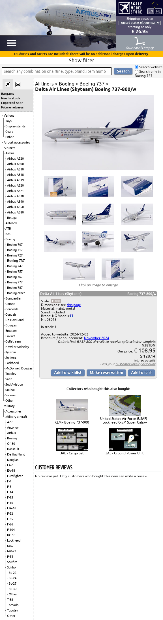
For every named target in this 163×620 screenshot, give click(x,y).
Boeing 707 (15, 244)
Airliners (9, 147)
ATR (8, 228)
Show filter (81, 60)
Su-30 (12, 589)
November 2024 (96, 338)
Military (9, 406)
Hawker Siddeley (17, 347)
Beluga (12, 217)
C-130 (11, 443)
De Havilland (14, 320)
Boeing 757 (15, 271)
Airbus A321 (15, 191)
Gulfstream (13, 341)
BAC (8, 234)
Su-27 (12, 583)
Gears (9, 131)
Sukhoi (10, 390)
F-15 (10, 497)
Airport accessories (17, 142)
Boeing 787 (15, 287)
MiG (10, 546)
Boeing (10, 239)
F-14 (10, 492)
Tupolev (10, 373)
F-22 (10, 513)
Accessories (13, 411)
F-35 (10, 519)
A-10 (10, 422)
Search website (150, 67)
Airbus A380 (15, 212)
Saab (8, 379)
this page (74, 305)
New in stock (10, 98)
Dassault (13, 449)
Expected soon (12, 102)
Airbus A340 (15, 201)
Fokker (10, 336)
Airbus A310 (15, 169)
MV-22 (11, 551)
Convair (10, 314)
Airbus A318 (15, 174)
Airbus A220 (15, 158)
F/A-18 (11, 508)
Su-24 (12, 578)
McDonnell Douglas (19, 368)
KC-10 (11, 535)
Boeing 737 (16, 260)
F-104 (11, 529)
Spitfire (12, 562)
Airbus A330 (15, 196)
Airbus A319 (15, 180)
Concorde (11, 309)
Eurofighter (15, 476)
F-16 (10, 502)
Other (9, 137)
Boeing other (16, 293)
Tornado (12, 605)
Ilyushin (10, 352)
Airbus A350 (15, 207)
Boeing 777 (15, 282)
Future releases (12, 107)
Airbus (9, 153)
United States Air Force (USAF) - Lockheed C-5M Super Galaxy (124, 420)
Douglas (11, 325)
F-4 (9, 481)
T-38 (10, 599)
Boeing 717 (15, 250)
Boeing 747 (15, 266)
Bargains (7, 93)
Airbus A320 (15, 185)
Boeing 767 (15, 277)
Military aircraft (16, 416)
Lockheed (12, 363)
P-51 (10, 556)
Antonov (11, 223)
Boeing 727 (15, 255)
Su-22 (12, 572)
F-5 (9, 486)
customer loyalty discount (135, 364)
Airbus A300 (15, 164)
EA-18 (11, 470)
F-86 (10, 524)
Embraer (11, 330)
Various (9, 115)
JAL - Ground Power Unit (125, 453)
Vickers (10, 395)
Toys (8, 121)
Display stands (15, 126)
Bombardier (13, 298)
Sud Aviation (14, 384)
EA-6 (10, 465)
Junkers (10, 357)
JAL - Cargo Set (72, 453)
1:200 (56, 301)
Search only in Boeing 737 (148, 74)
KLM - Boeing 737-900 (72, 422)
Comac (10, 303)
